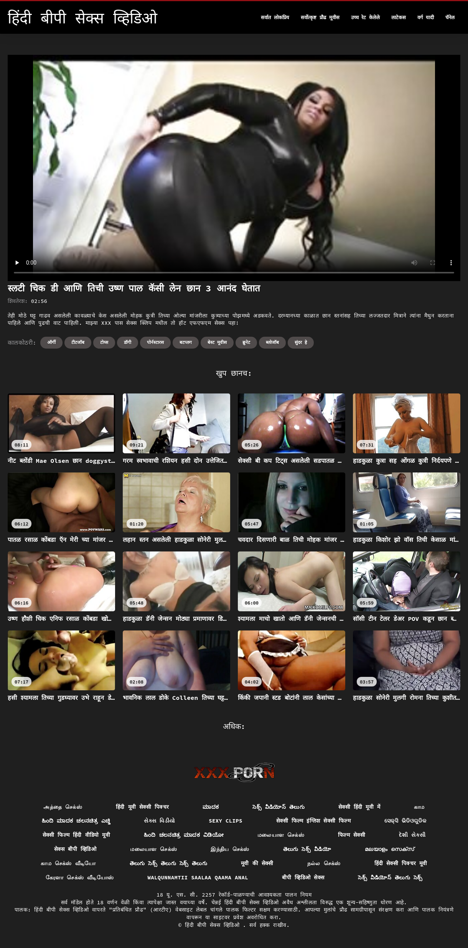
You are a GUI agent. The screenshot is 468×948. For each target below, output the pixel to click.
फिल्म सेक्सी (351, 834)
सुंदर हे (301, 342)
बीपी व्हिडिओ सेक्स (303, 877)
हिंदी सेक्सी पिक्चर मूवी (400, 863)
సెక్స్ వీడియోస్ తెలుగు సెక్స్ (390, 877)
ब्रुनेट (246, 342)
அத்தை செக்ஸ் (62, 806)
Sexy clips (225, 820)
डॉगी (127, 342)
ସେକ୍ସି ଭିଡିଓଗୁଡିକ (405, 820)
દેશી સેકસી (412, 834)
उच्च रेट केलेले (365, 17)
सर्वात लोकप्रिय (275, 17)
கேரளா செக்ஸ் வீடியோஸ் (80, 877)
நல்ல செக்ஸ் (324, 863)
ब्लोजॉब (272, 342)
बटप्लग (186, 342)
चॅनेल (450, 17)
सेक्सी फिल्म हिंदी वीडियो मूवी (76, 834)
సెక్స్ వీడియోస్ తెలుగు (278, 806)
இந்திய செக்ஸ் (230, 849)
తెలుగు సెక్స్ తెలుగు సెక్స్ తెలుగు (169, 863)
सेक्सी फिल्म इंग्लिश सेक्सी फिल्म (313, 820)
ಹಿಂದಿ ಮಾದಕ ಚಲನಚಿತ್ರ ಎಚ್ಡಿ (76, 820)
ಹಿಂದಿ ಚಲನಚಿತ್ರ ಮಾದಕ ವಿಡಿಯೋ (184, 834)
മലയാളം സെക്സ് (389, 849)
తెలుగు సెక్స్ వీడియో (307, 849)
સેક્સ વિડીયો (159, 820)
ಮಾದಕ (211, 806)
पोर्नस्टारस (155, 342)
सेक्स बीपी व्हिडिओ (75, 849)
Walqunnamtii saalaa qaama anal (198, 877)
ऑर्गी (51, 342)
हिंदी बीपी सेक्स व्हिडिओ (214, 925)
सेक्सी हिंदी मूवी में (359, 806)
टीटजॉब (77, 342)
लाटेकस (398, 17)
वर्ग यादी (425, 17)
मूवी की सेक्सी (257, 863)
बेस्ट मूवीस (217, 342)
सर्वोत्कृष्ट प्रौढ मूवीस (320, 17)
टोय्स (104, 342)
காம (419, 806)
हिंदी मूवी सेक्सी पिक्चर (142, 806)
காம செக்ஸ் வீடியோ (68, 863)
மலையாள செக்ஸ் (280, 834)
